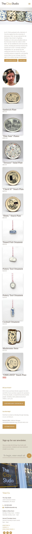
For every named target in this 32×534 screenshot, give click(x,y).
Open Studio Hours (8, 529)
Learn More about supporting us (13, 403)
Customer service (9, 426)
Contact (5, 527)
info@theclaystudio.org (10, 507)
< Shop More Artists (11, 60)
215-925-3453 (7, 505)
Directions (6, 525)
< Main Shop (22, 60)
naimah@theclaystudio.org (10, 422)
